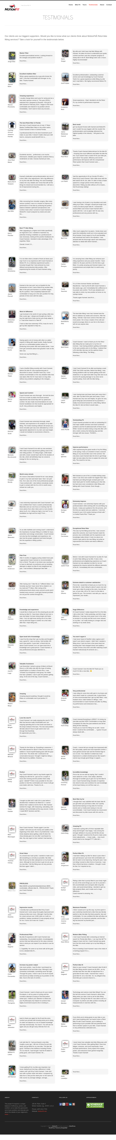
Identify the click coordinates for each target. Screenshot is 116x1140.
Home (64, 5)
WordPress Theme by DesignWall (58, 1129)
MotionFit (54, 1127)
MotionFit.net (42, 1112)
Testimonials (90, 5)
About (100, 5)
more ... (7, 1115)
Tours (80, 5)
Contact (108, 5)
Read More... (23, 62)
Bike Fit (72, 5)
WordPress (72, 1127)
